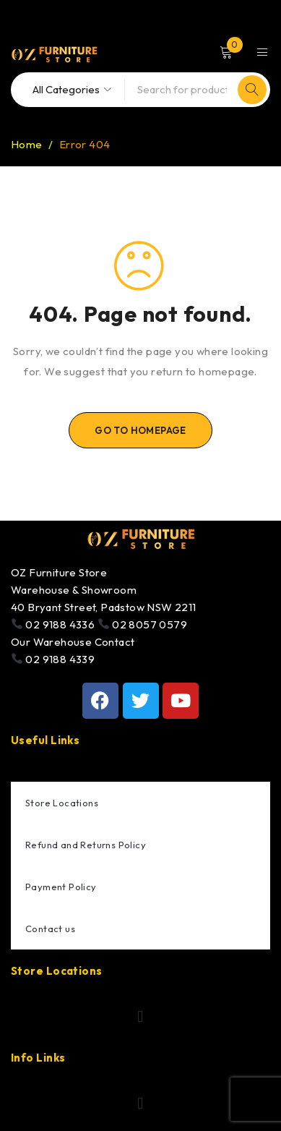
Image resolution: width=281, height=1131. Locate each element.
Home (27, 144)
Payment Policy (61, 886)
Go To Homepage (140, 430)
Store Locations (61, 802)
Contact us (50, 928)
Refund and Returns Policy (85, 844)
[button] (140, 1017)
